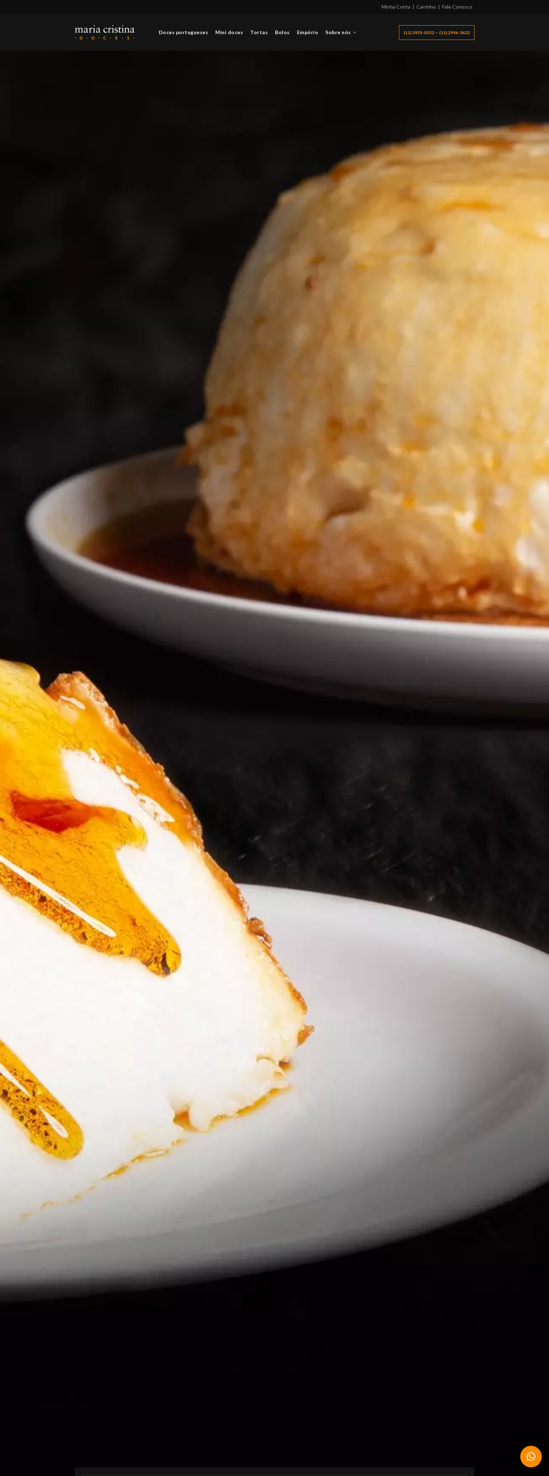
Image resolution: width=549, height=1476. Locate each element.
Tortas (259, 32)
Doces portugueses (183, 32)
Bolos (282, 32)
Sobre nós (338, 32)
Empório (308, 32)
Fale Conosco (457, 7)
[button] (531, 1456)
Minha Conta (396, 7)
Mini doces (229, 32)
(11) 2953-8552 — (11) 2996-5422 (437, 32)
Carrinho (426, 7)
